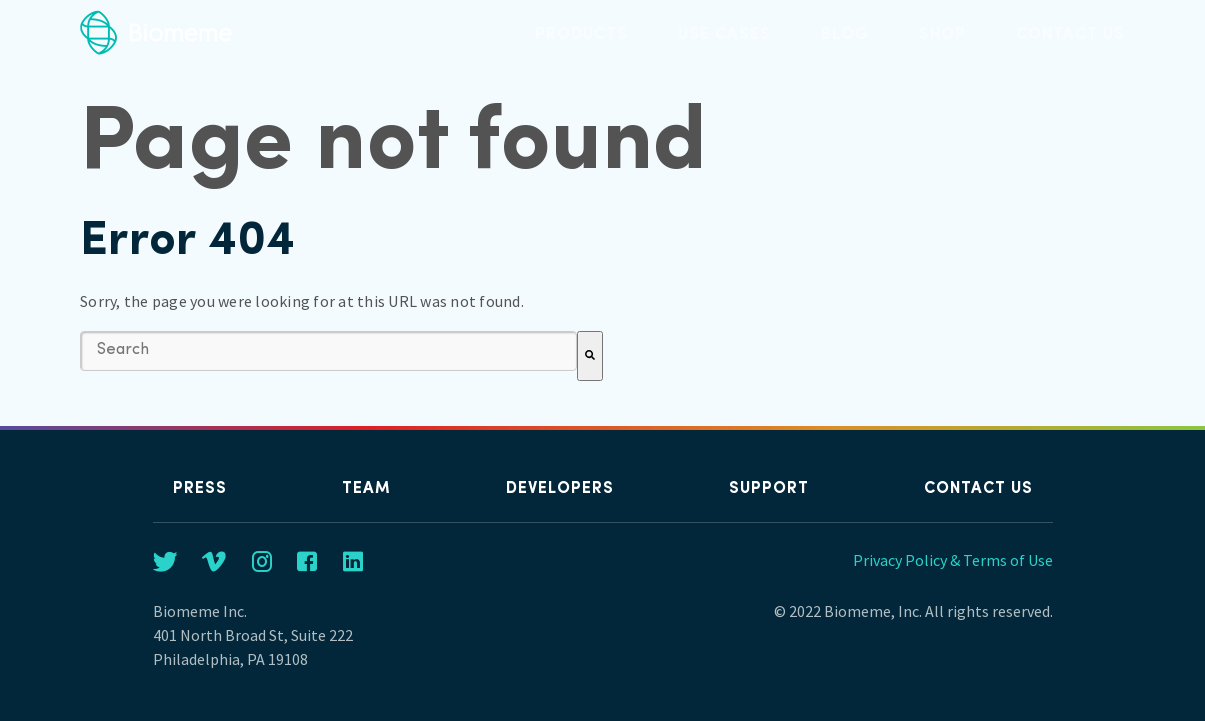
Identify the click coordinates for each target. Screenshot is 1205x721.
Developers (560, 489)
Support (769, 489)
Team (366, 489)
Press (200, 489)
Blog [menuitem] (845, 35)
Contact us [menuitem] (1070, 35)
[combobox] (328, 351)
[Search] (590, 356)
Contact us (978, 489)
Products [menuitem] (581, 35)
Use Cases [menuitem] (724, 35)
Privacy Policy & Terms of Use (953, 560)
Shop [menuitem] (942, 35)
